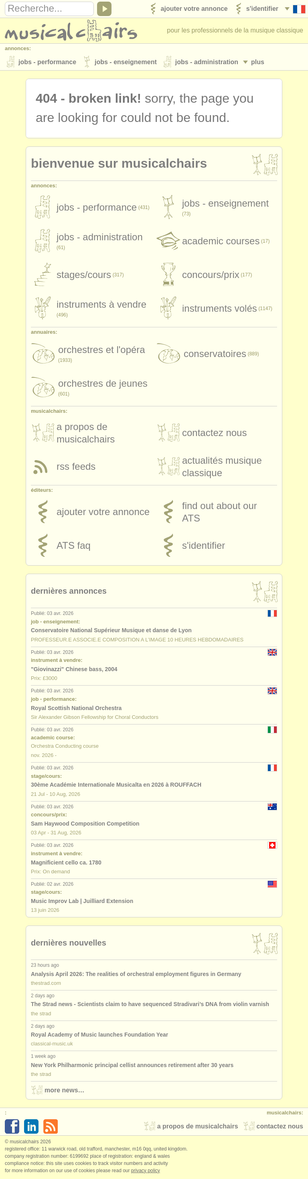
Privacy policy (145, 1170)
